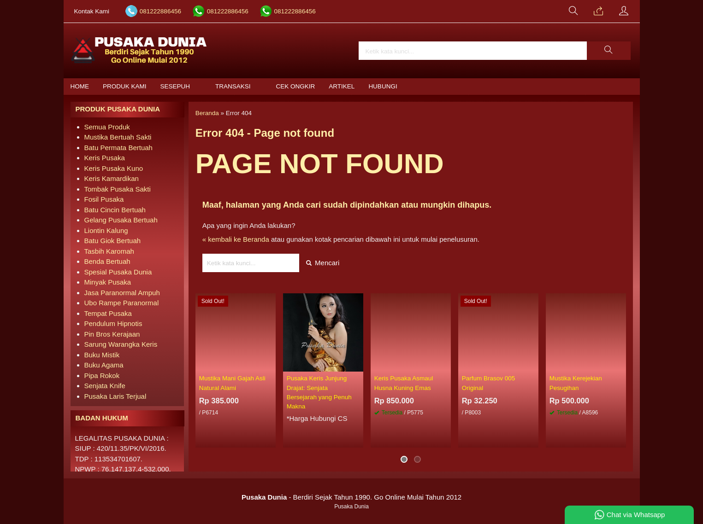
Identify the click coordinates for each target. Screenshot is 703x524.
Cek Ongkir (295, 86)
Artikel (341, 86)
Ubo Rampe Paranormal (121, 303)
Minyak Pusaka (107, 282)
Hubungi (382, 86)
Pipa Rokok (102, 375)
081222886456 (160, 11)
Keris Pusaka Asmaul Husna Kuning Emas (403, 383)
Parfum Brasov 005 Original (488, 383)
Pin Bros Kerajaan (112, 334)
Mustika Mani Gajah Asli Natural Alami (232, 383)
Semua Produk (107, 127)
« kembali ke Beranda (235, 239)
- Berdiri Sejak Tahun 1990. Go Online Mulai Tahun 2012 (351, 497)
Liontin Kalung (106, 230)
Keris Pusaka (104, 158)
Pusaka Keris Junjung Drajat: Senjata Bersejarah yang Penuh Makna (319, 392)
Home (80, 86)
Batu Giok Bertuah (112, 241)
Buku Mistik (102, 355)
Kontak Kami (92, 11)
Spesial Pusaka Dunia (118, 272)
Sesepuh (175, 86)
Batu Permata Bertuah (118, 147)
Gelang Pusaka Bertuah (121, 220)
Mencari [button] (323, 263)
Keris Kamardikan (111, 178)
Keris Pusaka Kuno (113, 168)
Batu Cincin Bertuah (115, 210)
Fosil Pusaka (104, 199)
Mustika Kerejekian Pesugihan (575, 383)
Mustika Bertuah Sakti (118, 137)
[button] (608, 50)
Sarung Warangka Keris (121, 344)
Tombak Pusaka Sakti (117, 189)
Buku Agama (104, 365)
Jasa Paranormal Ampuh (122, 293)
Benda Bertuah (107, 261)
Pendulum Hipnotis (113, 323)
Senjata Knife (104, 386)
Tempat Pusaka (108, 313)
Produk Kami (125, 86)
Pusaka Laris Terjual (115, 396)
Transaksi (233, 86)
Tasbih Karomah (109, 251)
